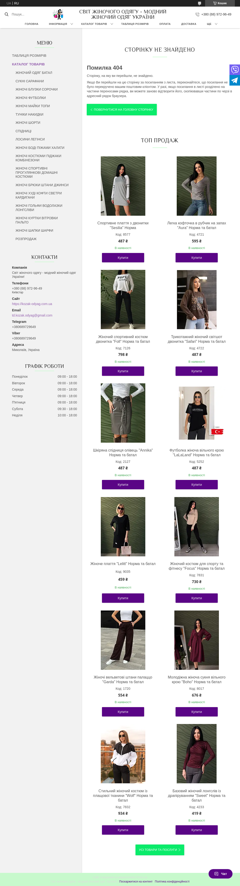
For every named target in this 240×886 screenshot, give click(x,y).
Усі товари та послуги (158, 850)
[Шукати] (6, 14)
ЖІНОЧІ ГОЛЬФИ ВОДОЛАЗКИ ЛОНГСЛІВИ (38, 208)
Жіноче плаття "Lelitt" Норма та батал (122, 564)
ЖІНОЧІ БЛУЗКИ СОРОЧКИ (36, 89)
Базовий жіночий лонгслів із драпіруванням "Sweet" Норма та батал (196, 795)
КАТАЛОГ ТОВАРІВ (94, 24)
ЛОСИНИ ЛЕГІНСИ (30, 139)
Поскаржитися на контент (136, 881)
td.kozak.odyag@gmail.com (32, 315)
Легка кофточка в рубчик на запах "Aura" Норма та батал (196, 225)
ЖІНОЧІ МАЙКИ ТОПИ (32, 106)
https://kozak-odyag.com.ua (32, 304)
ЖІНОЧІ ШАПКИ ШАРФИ (34, 230)
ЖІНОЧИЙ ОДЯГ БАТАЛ (33, 73)
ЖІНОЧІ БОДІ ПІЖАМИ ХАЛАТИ (39, 148)
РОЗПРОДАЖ (26, 239)
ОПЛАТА (165, 24)
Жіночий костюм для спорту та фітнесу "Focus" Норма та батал (197, 566)
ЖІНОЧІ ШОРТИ (27, 122)
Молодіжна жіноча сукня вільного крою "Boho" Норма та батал (196, 679)
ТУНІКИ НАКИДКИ (29, 114)
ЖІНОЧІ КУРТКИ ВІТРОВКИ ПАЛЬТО (36, 220)
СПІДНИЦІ (23, 131)
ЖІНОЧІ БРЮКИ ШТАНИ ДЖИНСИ (41, 185)
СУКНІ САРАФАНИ (29, 81)
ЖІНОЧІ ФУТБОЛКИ (30, 98)
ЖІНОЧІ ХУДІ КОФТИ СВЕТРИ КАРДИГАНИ (38, 195)
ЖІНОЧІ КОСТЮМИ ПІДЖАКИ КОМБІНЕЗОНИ (38, 158)
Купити (123, 258)
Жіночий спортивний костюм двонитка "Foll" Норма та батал (123, 339)
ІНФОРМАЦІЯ (58, 24)
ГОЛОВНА (31, 24)
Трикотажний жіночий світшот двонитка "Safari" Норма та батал (197, 339)
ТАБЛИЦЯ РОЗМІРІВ (135, 24)
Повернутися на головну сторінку (123, 109)
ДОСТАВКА (188, 24)
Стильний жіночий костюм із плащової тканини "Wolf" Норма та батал (123, 795)
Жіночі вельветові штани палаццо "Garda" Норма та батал (123, 679)
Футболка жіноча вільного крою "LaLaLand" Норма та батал (196, 452)
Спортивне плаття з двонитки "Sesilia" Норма (122, 225)
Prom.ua (142, 877)
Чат (220, 874)
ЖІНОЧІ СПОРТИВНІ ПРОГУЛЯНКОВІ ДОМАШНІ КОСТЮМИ (36, 172)
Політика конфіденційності (172, 881)
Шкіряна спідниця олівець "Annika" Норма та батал (123, 452)
